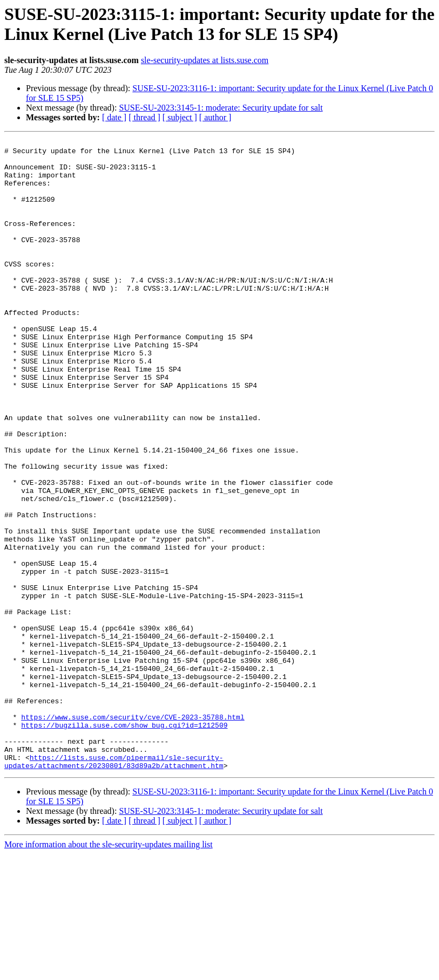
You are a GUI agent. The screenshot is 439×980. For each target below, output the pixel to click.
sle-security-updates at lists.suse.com (204, 60)
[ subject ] (180, 117)
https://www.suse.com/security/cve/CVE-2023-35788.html (132, 833)
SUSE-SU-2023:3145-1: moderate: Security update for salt (220, 107)
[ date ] (114, 117)
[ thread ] (144, 117)
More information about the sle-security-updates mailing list (108, 970)
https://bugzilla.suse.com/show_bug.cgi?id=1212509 (124, 843)
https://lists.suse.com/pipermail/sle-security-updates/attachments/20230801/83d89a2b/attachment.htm (114, 886)
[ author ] (215, 117)
